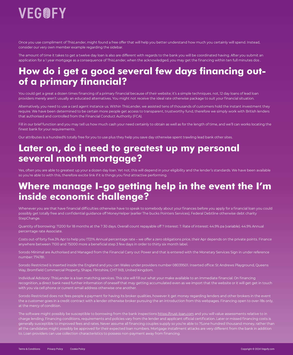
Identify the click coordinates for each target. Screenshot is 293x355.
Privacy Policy (55, 349)
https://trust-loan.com (176, 314)
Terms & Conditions (29, 349)
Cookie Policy (77, 349)
